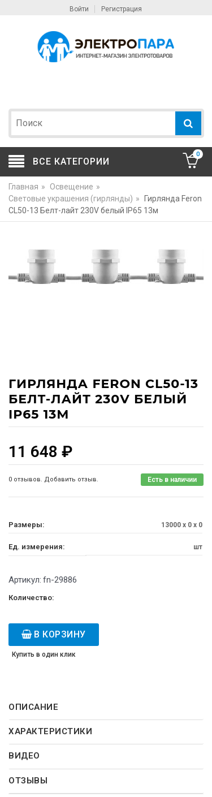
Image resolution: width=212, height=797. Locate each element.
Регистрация (121, 9)
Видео (24, 756)
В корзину (60, 634)
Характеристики (50, 731)
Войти (79, 9)
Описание (33, 707)
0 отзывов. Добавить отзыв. (53, 479)
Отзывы (27, 781)
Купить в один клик (44, 654)
